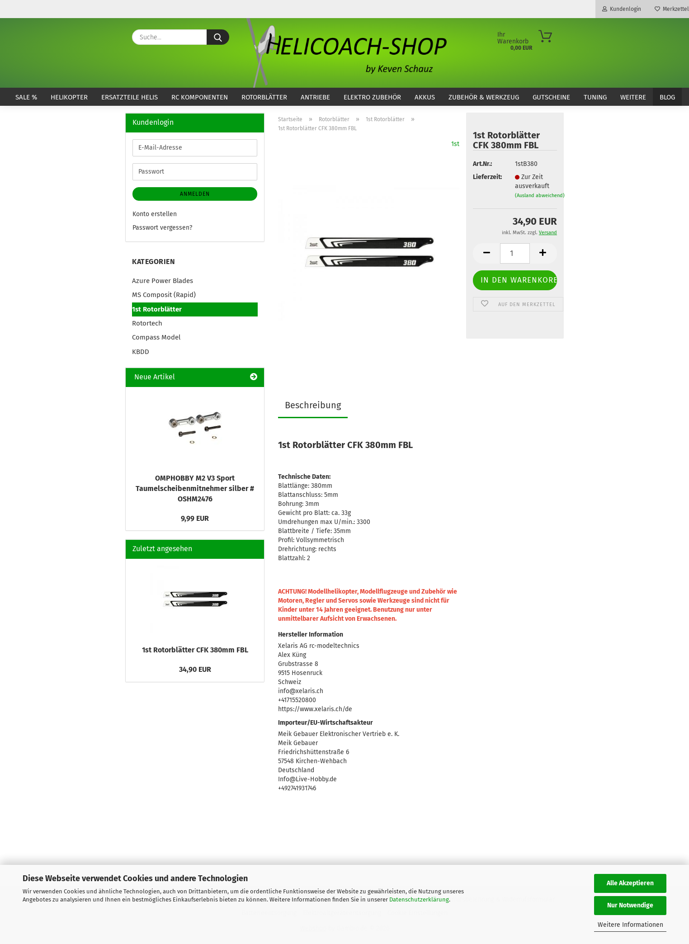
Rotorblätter (264, 97)
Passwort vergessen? (162, 227)
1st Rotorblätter (157, 309)
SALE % (26, 97)
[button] (486, 253)
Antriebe (315, 97)
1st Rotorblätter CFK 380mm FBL (195, 650)
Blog (667, 97)
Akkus (425, 97)
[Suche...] (218, 37)
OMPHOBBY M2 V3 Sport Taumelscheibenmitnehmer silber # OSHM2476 (195, 488)
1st (455, 144)
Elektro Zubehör (372, 97)
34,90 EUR (195, 669)
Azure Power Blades (162, 281)
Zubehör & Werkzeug (483, 97)
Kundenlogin (621, 9)
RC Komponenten (199, 97)
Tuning (595, 97)
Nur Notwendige (630, 905)
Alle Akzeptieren (630, 883)
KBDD (140, 352)
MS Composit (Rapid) (164, 295)
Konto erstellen (154, 214)
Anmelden (195, 194)
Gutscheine (551, 97)
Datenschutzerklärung (419, 899)
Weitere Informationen (630, 925)
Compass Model (156, 337)
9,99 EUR (195, 518)
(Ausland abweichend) (540, 195)
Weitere (633, 97)
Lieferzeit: (487, 177)
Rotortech (147, 323)
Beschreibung (313, 405)
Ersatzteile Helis (129, 97)
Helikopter (69, 97)
